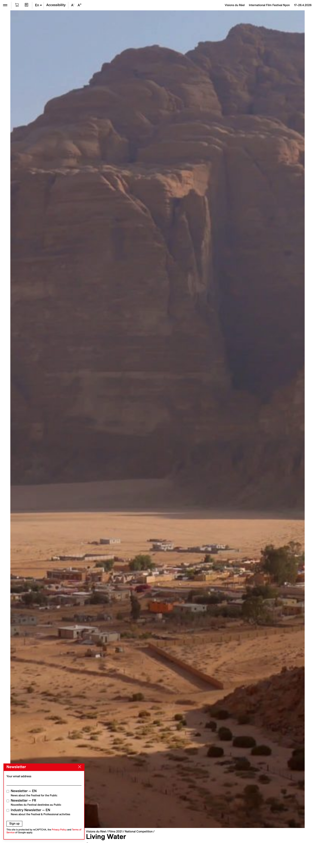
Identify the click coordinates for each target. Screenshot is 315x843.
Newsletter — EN (34, 793)
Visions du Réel (96, 831)
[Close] (79, 767)
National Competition (139, 831)
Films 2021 (115, 831)
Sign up (14, 823)
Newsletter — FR (36, 802)
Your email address (18, 776)
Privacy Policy (59, 829)
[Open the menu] (5, 5)
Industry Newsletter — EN (40, 812)
